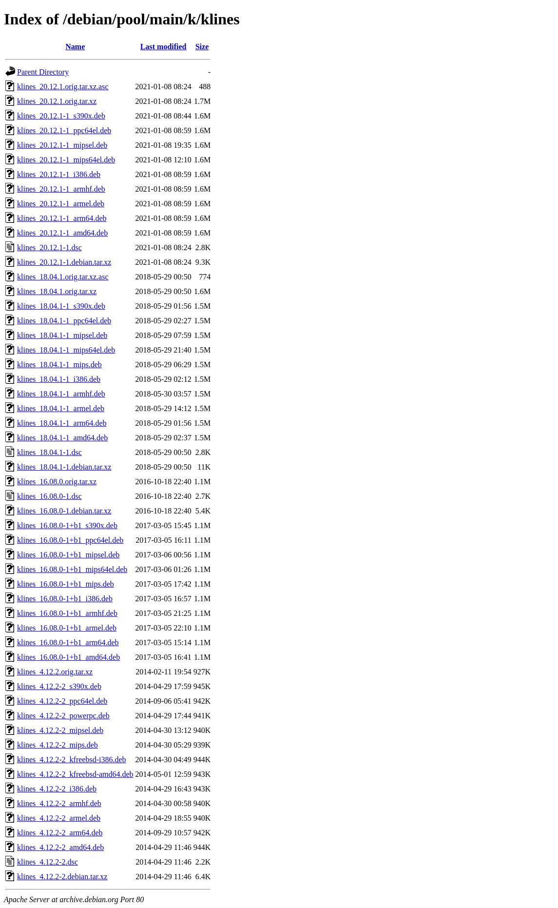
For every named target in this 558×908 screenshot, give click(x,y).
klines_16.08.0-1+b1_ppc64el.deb (70, 540)
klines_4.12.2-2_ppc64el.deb (62, 701)
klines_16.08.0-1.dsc (49, 496)
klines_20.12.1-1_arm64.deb (62, 218)
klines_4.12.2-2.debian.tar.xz (62, 876)
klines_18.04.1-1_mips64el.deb (66, 350)
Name (75, 46)
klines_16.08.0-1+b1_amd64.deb (68, 657)
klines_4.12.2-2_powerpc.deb (63, 715)
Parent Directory (43, 72)
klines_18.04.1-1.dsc (49, 452)
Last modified (163, 46)
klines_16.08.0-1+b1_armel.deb (66, 628)
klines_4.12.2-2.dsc (47, 862)
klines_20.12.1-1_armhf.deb (61, 189)
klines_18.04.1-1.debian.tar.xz (64, 467)
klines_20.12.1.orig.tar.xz (56, 101)
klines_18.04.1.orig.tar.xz (56, 291)
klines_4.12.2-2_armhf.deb (59, 803)
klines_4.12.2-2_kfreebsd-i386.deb (71, 759)
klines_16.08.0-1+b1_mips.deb (65, 584)
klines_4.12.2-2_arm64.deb (60, 833)
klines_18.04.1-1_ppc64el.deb (64, 320)
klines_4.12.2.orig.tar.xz (55, 672)
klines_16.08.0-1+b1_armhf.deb (67, 613)
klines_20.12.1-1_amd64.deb (62, 233)
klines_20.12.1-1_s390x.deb (61, 116)
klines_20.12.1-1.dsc (49, 247)
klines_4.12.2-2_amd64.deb (60, 847)
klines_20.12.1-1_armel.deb (60, 203)
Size (202, 46)
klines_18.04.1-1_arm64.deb (62, 423)
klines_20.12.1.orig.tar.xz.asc (63, 86)
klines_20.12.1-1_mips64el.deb (66, 160)
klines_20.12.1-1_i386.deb (58, 174)
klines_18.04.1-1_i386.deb (58, 379)
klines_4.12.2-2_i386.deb (56, 789)
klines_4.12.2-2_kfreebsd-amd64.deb (75, 774)
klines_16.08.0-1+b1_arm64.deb (68, 642)
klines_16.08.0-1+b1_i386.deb (65, 598)
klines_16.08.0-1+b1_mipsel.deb (68, 555)
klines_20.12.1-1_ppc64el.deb (64, 130)
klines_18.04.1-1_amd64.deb (62, 438)
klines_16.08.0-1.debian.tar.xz (64, 511)
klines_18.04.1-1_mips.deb (59, 364)
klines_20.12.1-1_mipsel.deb (62, 145)
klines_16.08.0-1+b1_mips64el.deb (72, 569)
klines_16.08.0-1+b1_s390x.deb (67, 525)
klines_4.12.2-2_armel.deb (58, 818)
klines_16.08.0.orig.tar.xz (56, 481)
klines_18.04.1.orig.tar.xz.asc (63, 277)
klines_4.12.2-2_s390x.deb (59, 686)
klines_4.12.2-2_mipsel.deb (60, 730)
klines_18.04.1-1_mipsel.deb (62, 335)
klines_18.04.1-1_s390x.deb (61, 306)
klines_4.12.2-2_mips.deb (57, 745)
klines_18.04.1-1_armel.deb (60, 408)
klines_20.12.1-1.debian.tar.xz (64, 262)
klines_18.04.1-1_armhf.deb (61, 394)
